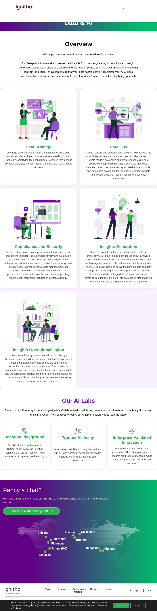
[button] (123, 8)
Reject (138, 605)
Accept (121, 605)
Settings (17, 608)
